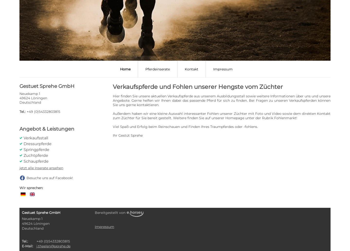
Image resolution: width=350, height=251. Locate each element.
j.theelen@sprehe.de (53, 246)
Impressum (223, 69)
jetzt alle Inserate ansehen (41, 168)
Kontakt (191, 69)
